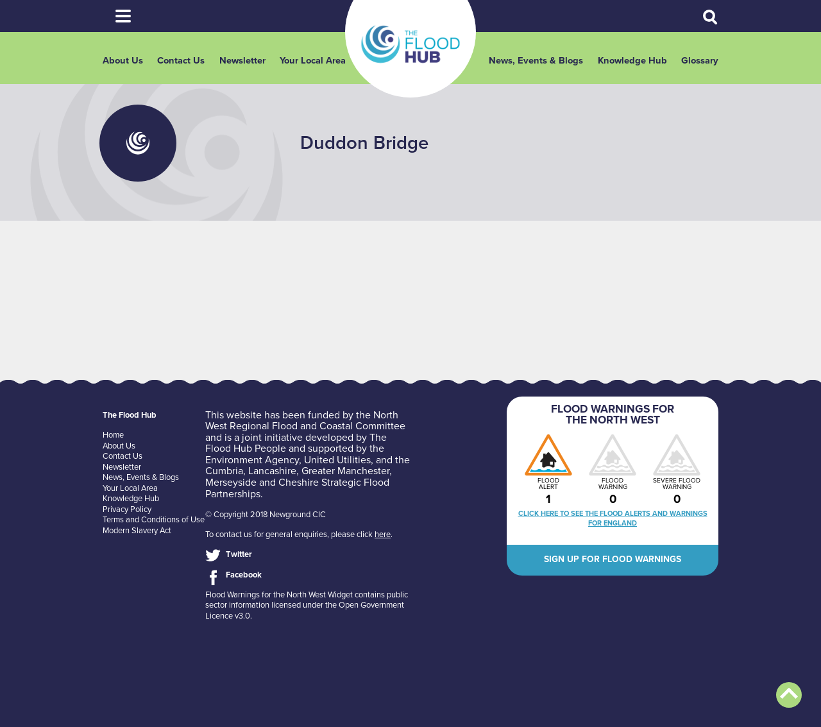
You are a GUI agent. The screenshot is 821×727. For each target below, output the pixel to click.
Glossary (699, 60)
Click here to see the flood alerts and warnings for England (612, 518)
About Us (123, 60)
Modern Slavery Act (137, 531)
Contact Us (181, 60)
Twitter (239, 554)
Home (113, 435)
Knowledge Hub (632, 60)
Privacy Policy (127, 509)
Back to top (789, 695)
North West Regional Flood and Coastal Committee (305, 421)
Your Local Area (313, 60)
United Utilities (337, 460)
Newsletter (242, 60)
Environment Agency (252, 460)
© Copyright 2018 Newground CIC (265, 514)
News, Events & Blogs (536, 60)
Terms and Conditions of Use (154, 520)
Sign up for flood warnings (612, 559)
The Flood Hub (410, 44)
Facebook (244, 575)
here (383, 534)
